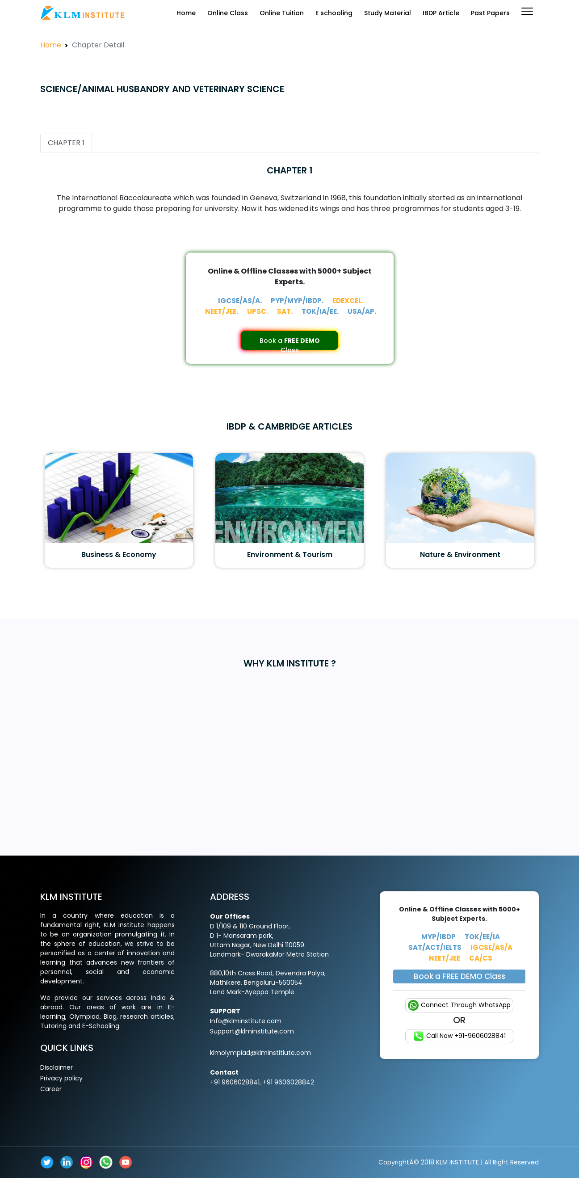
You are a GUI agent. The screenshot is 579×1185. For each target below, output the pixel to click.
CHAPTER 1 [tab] (66, 143)
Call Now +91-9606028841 (459, 1036)
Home (186, 12)
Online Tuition (282, 12)
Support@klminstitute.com (252, 1031)
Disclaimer (56, 1067)
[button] (527, 11)
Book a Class (290, 343)
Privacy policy (61, 1078)
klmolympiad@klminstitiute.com (260, 1052)
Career (51, 1088)
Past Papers (490, 12)
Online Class (227, 12)
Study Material (387, 12)
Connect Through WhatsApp (459, 1005)
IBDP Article (441, 12)
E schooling (333, 12)
